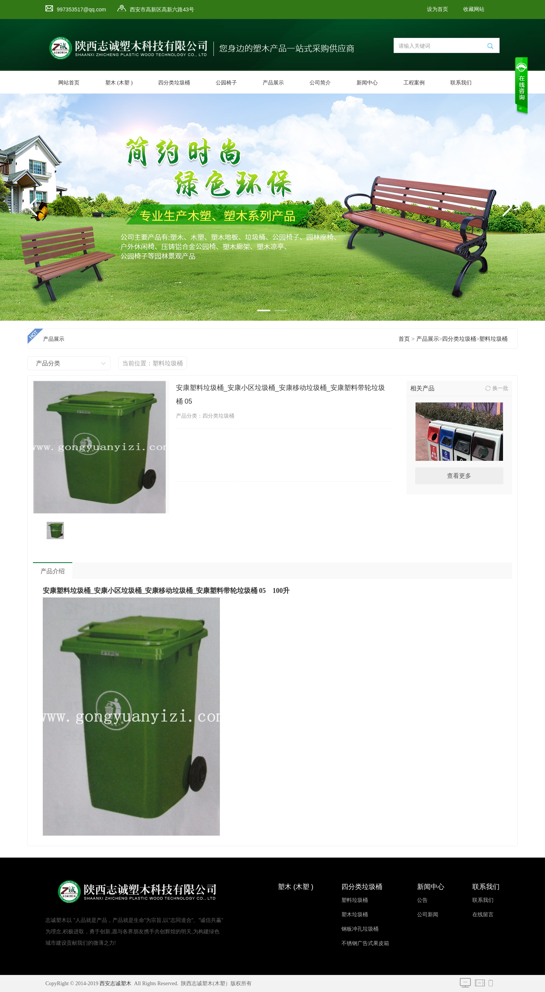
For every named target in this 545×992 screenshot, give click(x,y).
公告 (422, 900)
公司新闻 (427, 914)
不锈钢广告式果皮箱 (365, 943)
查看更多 (459, 476)
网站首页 (68, 83)
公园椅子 (226, 83)
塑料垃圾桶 (493, 339)
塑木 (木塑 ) (118, 83)
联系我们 (461, 83)
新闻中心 (367, 83)
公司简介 (320, 83)
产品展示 (273, 83)
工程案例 (414, 83)
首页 (404, 339)
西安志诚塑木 (115, 983)
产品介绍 (52, 571)
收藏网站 (473, 9)
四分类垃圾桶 (174, 83)
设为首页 (437, 9)
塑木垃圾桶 (354, 914)
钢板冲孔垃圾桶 (359, 929)
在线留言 (483, 914)
